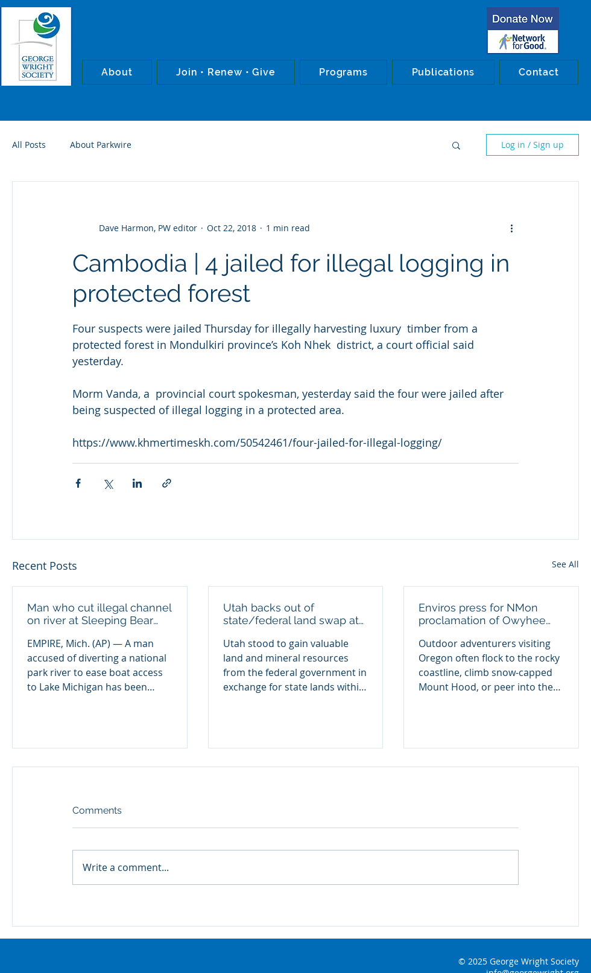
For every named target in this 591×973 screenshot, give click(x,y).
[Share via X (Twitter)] (107, 483)
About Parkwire (100, 144)
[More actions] (511, 227)
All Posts (29, 144)
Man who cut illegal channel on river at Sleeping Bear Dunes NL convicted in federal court (99, 614)
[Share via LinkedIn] (137, 483)
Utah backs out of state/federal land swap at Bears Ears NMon (291, 614)
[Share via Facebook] (78, 483)
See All (565, 564)
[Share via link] (166, 483)
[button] (117, 72)
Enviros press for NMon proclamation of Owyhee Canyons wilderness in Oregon (482, 614)
